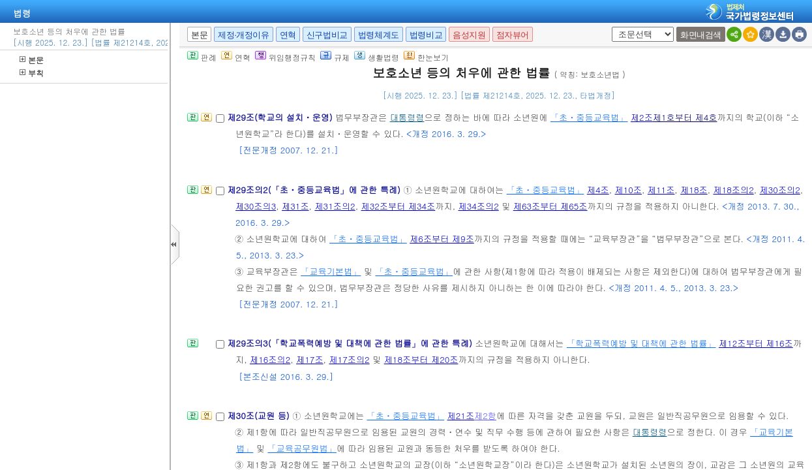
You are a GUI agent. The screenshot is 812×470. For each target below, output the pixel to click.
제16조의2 (270, 359)
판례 (202, 57)
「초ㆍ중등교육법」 (589, 117)
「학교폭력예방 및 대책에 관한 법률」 (641, 343)
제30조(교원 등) (259, 415)
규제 (335, 57)
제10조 (628, 189)
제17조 (309, 359)
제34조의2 (478, 206)
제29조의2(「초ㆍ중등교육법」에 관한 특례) (315, 189)
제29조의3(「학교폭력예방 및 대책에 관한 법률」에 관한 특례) (351, 343)
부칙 (32, 72)
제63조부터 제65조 (550, 206)
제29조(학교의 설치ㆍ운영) (281, 117)
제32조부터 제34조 (398, 206)
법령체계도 (378, 35)
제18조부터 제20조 (421, 359)
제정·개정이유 (243, 35)
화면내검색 (700, 35)
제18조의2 (733, 189)
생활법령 (376, 57)
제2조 (642, 117)
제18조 (694, 189)
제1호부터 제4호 (685, 117)
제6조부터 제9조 (442, 238)
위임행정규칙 (285, 57)
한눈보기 (426, 57)
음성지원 (469, 35)
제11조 (661, 189)
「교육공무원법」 (302, 448)
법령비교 (426, 35)
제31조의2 (334, 206)
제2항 (485, 415)
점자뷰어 (512, 35)
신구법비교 (327, 35)
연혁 (288, 35)
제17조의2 (349, 359)
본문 (32, 59)
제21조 (461, 415)
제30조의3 (255, 206)
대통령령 (407, 117)
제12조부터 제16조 (756, 343)
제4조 (598, 189)
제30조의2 (780, 189)
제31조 (295, 206)
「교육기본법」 (331, 271)
